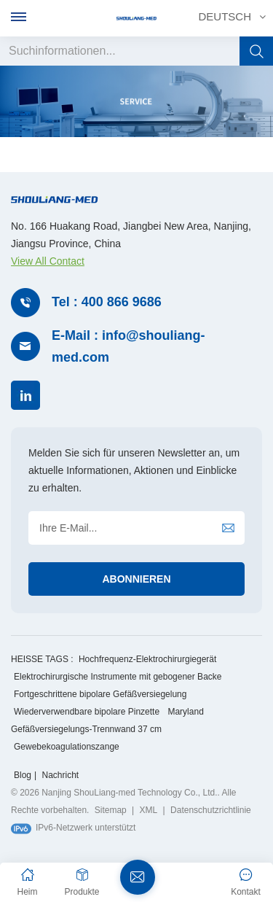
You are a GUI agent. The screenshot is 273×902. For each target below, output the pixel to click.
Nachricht (60, 775)
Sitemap (111, 810)
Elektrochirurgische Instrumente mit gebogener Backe (117, 677)
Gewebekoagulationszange (66, 747)
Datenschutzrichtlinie (210, 810)
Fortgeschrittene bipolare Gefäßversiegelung (100, 694)
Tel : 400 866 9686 (107, 302)
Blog (22, 775)
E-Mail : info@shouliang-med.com (128, 346)
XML (149, 810)
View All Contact (47, 261)
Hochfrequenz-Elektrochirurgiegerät (147, 659)
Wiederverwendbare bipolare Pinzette (86, 712)
